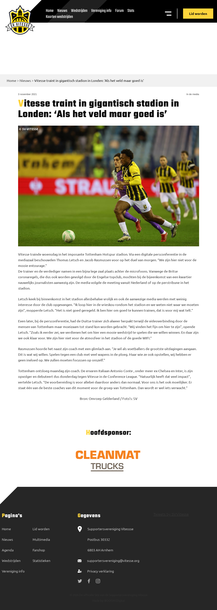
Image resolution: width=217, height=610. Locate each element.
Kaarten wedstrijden (59, 17)
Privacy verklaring (100, 571)
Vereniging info (101, 11)
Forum (119, 11)
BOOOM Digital (114, 600)
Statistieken (41, 560)
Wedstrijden (79, 11)
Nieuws (25, 80)
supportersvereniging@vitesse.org (113, 560)
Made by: (98, 600)
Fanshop (39, 550)
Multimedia (41, 539)
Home (11, 80)
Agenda (8, 550)
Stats (130, 11)
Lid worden (198, 13)
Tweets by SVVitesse (171, 514)
